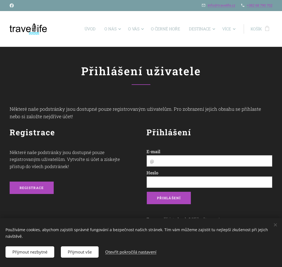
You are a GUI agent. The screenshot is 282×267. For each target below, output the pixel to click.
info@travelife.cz (221, 5)
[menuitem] (68, 29)
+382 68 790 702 (259, 5)
